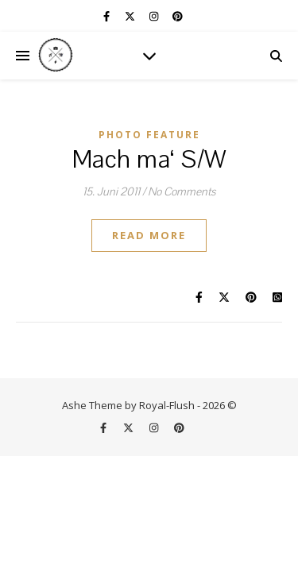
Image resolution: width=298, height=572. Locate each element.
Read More (149, 235)
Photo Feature (149, 134)
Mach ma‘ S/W (149, 159)
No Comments (181, 191)
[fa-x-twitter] (131, 16)
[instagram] (155, 16)
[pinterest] (177, 16)
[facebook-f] (107, 16)
